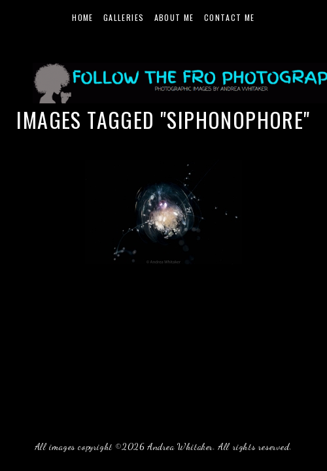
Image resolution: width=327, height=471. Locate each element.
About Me (174, 17)
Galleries (124, 17)
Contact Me (229, 17)
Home (83, 17)
